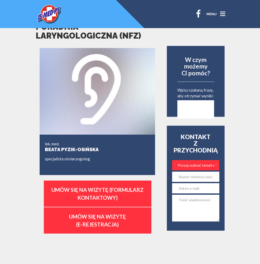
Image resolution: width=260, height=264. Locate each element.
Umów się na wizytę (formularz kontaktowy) (97, 194)
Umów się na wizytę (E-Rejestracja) (97, 220)
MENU (211, 14)
